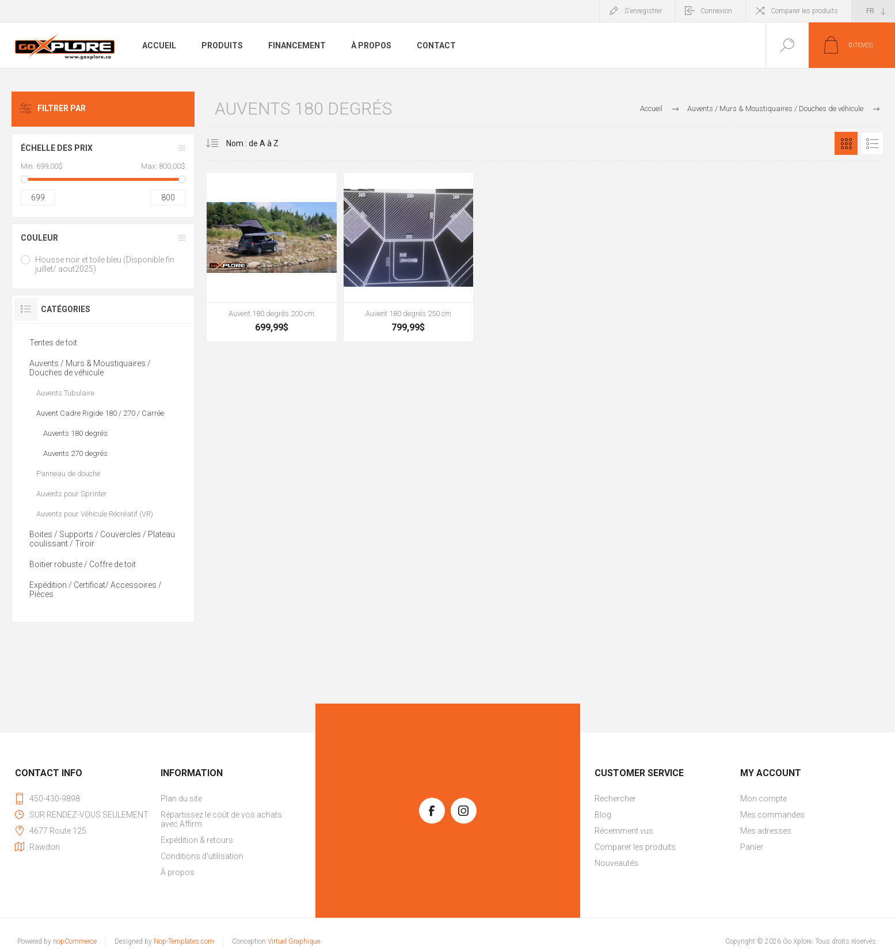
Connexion (716, 11)
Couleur (39, 237)
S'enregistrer (643, 11)
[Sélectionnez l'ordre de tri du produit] (248, 143)
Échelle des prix (57, 148)
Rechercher (615, 798)
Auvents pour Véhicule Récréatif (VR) (94, 514)
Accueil (651, 108)
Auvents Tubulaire (65, 393)
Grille (846, 143)
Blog (603, 814)
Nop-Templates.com (184, 941)
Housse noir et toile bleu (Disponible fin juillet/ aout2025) (104, 264)
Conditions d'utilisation (202, 856)
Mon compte (763, 798)
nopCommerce (75, 941)
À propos (178, 872)
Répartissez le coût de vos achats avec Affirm (221, 819)
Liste (871, 143)
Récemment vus (624, 830)
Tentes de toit (53, 342)
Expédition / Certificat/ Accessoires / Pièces (95, 589)
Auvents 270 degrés (75, 453)
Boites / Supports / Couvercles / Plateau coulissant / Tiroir (102, 539)
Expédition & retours (197, 840)
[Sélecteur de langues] (873, 11)
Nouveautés (616, 863)
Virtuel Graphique (294, 941)
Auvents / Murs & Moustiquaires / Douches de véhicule (90, 368)
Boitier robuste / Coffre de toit (82, 564)
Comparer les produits (804, 11)
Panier (751, 847)
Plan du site (181, 798)
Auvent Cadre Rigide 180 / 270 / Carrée (100, 413)
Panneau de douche (68, 473)
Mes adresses (765, 830)
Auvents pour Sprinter (71, 493)
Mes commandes (772, 814)
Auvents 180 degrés (75, 433)
